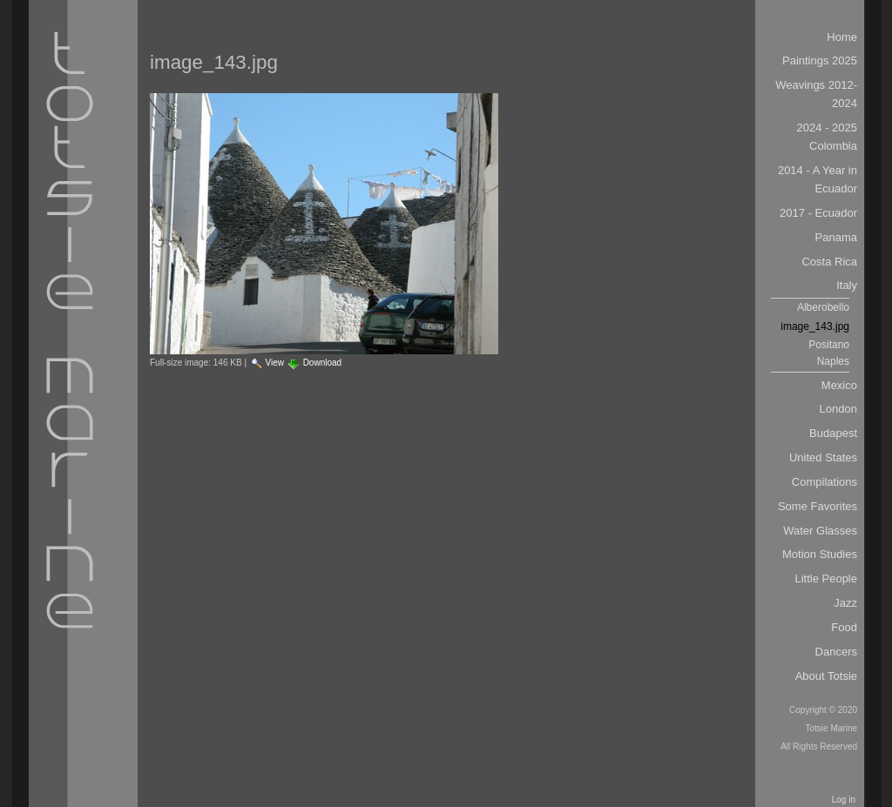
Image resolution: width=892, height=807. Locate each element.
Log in (843, 799)
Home (842, 37)
